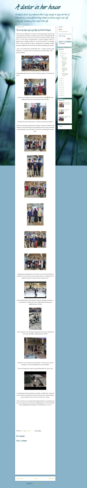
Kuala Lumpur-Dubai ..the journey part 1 (64, 58)
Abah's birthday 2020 (67, 117)
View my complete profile (63, 31)
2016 (61, 87)
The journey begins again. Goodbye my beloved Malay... (64, 64)
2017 (61, 85)
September (63, 53)
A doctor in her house (37, 8)
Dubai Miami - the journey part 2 (67, 104)
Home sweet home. (66, 110)
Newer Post (19, 478)
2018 (61, 83)
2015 (61, 89)
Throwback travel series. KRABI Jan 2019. (64, 75)
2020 (61, 79)
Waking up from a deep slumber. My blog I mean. (64, 69)
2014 (61, 91)
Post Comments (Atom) (38, 483)
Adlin (61, 29)
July (62, 56)
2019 (61, 81)
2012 (61, 95)
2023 (61, 52)
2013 (61, 93)
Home (35, 478)
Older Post (51, 478)
